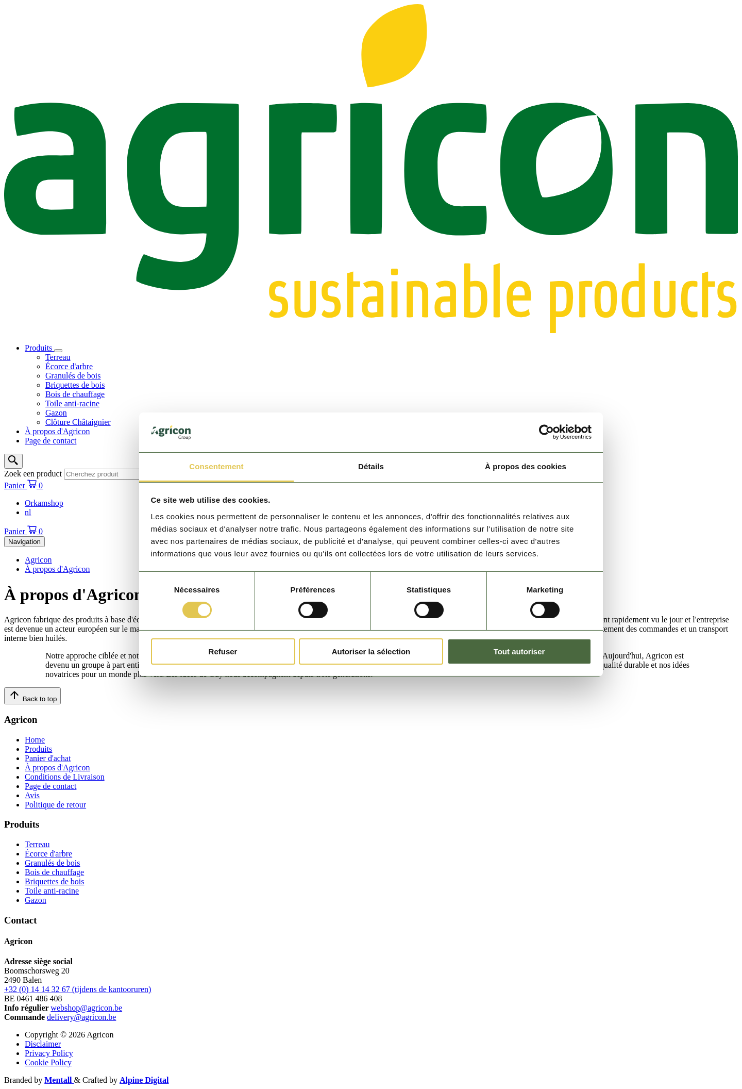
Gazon (56, 412)
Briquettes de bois (75, 385)
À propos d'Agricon (57, 431)
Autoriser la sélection (371, 651)
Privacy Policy (49, 1053)
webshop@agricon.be (86, 1007)
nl (28, 512)
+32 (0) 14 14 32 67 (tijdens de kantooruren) (77, 989)
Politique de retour (55, 804)
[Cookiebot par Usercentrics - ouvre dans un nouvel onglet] (546, 432)
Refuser (223, 651)
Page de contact (50, 440)
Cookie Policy (48, 1062)
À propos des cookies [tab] (525, 466)
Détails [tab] (371, 466)
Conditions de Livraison (65, 776)
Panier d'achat (48, 758)
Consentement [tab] (216, 466)
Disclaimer (43, 1044)
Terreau (58, 357)
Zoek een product (33, 473)
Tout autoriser (519, 651)
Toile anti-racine (72, 403)
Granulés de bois (73, 375)
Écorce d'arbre (69, 366)
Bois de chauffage (75, 394)
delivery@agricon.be (81, 1017)
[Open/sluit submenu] (58, 350)
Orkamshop (44, 503)
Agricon (38, 559)
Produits (39, 347)
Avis (32, 795)
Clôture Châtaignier (78, 422)
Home (35, 739)
